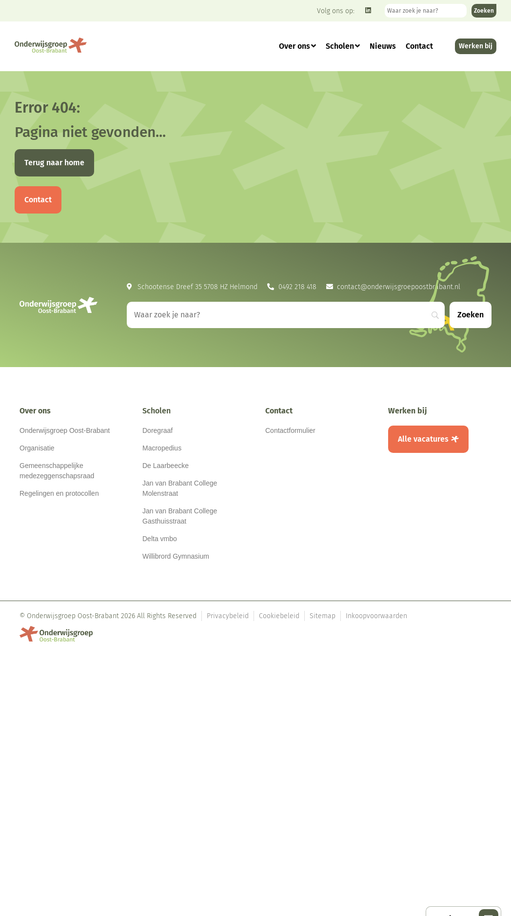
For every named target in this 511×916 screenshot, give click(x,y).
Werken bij (407, 410)
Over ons (297, 46)
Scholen (343, 46)
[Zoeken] (484, 11)
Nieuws (383, 46)
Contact (419, 46)
